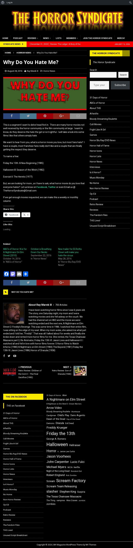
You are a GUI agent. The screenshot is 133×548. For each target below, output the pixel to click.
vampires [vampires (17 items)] (61, 500)
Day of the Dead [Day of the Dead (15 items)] (73, 419)
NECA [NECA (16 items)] (69, 467)
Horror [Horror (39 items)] (51, 451)
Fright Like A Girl (98, 129)
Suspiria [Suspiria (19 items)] (81, 492)
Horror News (49, 71)
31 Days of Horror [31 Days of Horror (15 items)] (53, 395)
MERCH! (121, 38)
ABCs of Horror (97, 103)
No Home (94, 183)
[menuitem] (3, 2)
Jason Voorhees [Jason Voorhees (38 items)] (58, 456)
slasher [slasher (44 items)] (52, 491)
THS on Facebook (16, 396)
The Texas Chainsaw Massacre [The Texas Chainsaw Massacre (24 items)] (63, 496)
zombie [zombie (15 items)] (82, 501)
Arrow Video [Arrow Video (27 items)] (54, 407)
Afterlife (94, 113)
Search (93, 70)
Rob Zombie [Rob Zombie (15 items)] (71, 475)
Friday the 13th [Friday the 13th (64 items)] (60, 433)
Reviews (32, 38)
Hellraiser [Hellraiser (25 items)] (74, 445)
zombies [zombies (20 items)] (50, 504)
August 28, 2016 (14, 71)
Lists (58, 38)
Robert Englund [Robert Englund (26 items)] (55, 475)
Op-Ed (93, 194)
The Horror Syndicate (106, 53)
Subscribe (120, 85)
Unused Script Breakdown (103, 226)
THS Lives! (95, 220)
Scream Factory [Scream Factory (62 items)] (71, 480)
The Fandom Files (99, 215)
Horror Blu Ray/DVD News (103, 140)
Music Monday (97, 177)
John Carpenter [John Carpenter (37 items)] (57, 462)
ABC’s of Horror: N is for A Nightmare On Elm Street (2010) (15, 252)
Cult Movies (95, 124)
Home (5, 38)
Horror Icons (96, 151)
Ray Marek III (32, 71)
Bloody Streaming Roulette (103, 119)
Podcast (18, 38)
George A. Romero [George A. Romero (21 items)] (56, 438)
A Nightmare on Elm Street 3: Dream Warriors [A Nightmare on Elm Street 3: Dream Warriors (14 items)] (63, 404)
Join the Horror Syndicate (97, 38)
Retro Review (96, 204)
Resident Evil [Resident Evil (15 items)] (76, 471)
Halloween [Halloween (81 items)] (57, 444)
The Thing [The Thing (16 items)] (50, 500)
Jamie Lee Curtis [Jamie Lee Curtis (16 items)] (67, 451)
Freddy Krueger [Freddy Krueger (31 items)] (56, 427)
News (46, 38)
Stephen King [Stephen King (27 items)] (67, 491)
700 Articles (61, 305)
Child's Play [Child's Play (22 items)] (63, 415)
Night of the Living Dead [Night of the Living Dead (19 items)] (58, 471)
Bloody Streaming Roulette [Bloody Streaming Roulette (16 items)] (58, 412)
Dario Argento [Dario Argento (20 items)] (78, 415)
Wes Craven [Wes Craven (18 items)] (71, 500)
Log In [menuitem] (9, 2)
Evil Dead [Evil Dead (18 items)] (69, 423)
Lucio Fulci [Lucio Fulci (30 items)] (77, 462)
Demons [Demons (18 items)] (50, 423)
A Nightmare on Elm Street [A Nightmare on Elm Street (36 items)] (65, 399)
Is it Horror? (95, 172)
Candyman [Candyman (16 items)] (51, 415)
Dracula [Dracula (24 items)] (60, 423)
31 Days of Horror (98, 97)
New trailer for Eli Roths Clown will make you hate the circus (70, 252)
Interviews (95, 167)
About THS (95, 108)
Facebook (42, 187)
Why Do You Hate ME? (22, 292)
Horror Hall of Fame (99, 145)
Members (71, 38)
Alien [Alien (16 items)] (64, 395)
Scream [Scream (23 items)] (50, 481)
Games (93, 135)
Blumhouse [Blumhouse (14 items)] (75, 412)
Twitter (52, 187)
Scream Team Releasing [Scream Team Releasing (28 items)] (61, 486)
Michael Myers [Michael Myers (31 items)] (56, 467)
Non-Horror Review (99, 188)
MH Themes (91, 545)
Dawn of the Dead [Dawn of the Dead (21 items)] (55, 419)
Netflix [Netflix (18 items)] (77, 467)
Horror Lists (95, 156)
